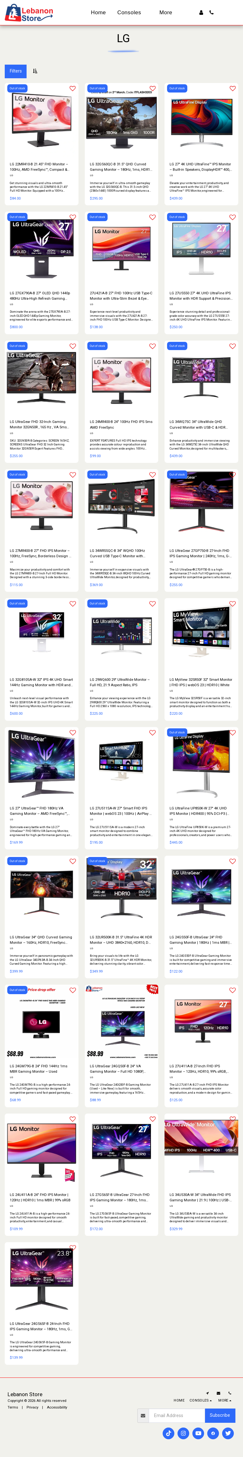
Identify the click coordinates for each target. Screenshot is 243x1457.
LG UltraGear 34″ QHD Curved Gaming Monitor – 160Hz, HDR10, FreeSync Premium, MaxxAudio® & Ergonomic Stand (41, 940)
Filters (16, 70)
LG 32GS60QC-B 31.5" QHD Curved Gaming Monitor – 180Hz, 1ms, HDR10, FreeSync (121, 167)
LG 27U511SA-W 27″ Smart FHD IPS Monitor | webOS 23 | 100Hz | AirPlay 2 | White (121, 811)
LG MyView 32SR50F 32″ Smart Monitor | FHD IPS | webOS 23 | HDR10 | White (201, 682)
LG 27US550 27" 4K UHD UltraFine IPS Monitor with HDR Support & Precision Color (200, 296)
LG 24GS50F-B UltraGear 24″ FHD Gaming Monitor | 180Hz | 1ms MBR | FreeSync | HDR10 (199, 940)
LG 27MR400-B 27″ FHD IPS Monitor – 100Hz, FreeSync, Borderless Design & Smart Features (40, 554)
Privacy (32, 1408)
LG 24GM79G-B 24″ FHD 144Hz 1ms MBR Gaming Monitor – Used (38, 1069)
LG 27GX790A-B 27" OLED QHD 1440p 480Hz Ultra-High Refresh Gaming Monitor (40, 296)
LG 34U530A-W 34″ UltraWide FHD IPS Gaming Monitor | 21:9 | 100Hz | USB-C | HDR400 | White (201, 1198)
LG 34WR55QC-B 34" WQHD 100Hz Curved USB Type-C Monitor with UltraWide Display (117, 554)
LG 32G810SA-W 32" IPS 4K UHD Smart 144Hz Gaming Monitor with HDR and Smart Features (41, 682)
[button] (211, 12)
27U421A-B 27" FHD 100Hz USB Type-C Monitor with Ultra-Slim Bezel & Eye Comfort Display (121, 296)
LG (11, 175)
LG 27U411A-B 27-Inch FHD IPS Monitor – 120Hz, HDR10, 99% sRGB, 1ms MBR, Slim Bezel (198, 1069)
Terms (13, 1408)
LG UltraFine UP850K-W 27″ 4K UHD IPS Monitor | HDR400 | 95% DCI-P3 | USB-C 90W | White (198, 811)
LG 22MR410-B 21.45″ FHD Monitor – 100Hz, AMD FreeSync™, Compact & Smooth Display (39, 167)
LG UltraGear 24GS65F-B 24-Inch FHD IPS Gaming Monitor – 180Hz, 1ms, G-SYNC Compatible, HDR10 (40, 1327)
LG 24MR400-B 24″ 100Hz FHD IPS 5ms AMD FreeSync (121, 425)
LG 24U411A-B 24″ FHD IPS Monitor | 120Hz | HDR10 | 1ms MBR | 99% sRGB (40, 1198)
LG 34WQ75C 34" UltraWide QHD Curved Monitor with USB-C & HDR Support (197, 425)
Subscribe (220, 1415)
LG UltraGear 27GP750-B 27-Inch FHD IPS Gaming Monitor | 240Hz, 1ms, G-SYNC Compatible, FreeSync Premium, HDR (201, 554)
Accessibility (57, 1408)
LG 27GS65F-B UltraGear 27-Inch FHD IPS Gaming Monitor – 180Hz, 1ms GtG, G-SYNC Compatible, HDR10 (120, 1198)
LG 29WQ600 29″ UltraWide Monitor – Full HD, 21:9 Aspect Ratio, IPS (120, 682)
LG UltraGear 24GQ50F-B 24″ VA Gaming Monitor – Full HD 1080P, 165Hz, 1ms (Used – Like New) (116, 1069)
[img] (122, 1022)
